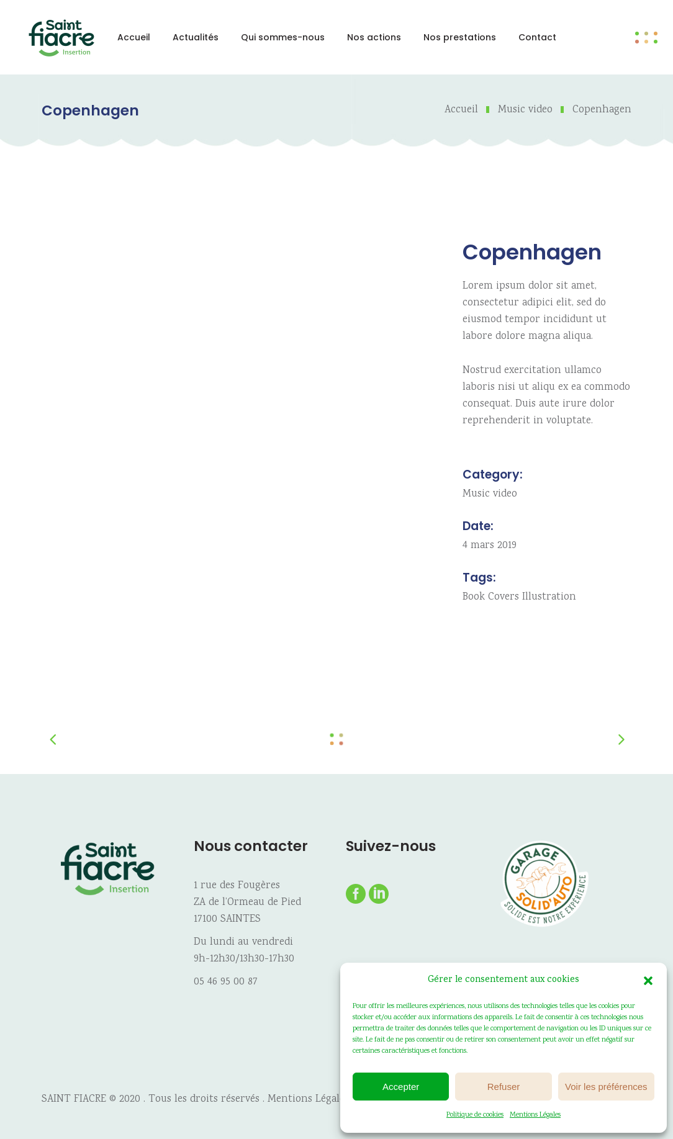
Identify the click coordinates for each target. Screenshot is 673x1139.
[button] (648, 981)
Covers (503, 597)
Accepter (400, 1086)
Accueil (461, 110)
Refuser (503, 1086)
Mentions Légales (535, 1115)
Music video (525, 110)
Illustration (549, 597)
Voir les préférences (606, 1086)
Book (474, 597)
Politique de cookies (475, 1115)
